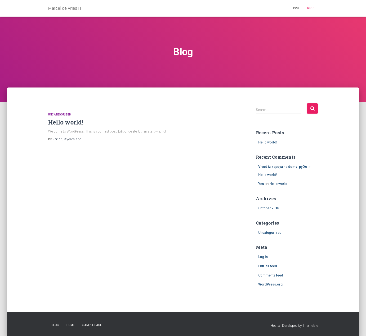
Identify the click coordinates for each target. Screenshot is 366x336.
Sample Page (92, 325)
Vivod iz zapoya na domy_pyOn (282, 167)
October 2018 (268, 208)
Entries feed (267, 266)
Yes (261, 184)
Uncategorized (59, 114)
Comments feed (270, 275)
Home (296, 8)
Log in (263, 257)
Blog (310, 8)
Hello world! (65, 122)
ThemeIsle (310, 325)
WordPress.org (270, 284)
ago (72, 139)
